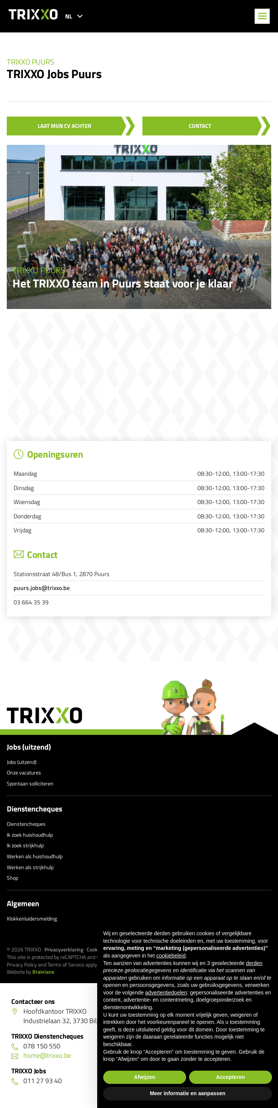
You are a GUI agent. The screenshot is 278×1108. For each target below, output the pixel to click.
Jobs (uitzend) (29, 746)
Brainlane (43, 972)
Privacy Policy (22, 964)
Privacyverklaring (63, 949)
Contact (200, 125)
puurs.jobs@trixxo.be (42, 588)
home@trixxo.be (41, 1055)
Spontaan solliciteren (30, 783)
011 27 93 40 (36, 1080)
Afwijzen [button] (145, 1077)
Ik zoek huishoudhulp (30, 835)
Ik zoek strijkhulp (25, 845)
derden (254, 963)
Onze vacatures (24, 772)
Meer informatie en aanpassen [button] (188, 1093)
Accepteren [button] (230, 1077)
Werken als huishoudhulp (35, 856)
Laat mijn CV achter (64, 125)
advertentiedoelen (166, 993)
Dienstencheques (34, 808)
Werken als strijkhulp (30, 867)
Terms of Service (65, 964)
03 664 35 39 (31, 602)
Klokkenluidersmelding (32, 918)
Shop (12, 878)
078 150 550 (35, 1046)
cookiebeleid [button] (171, 956)
